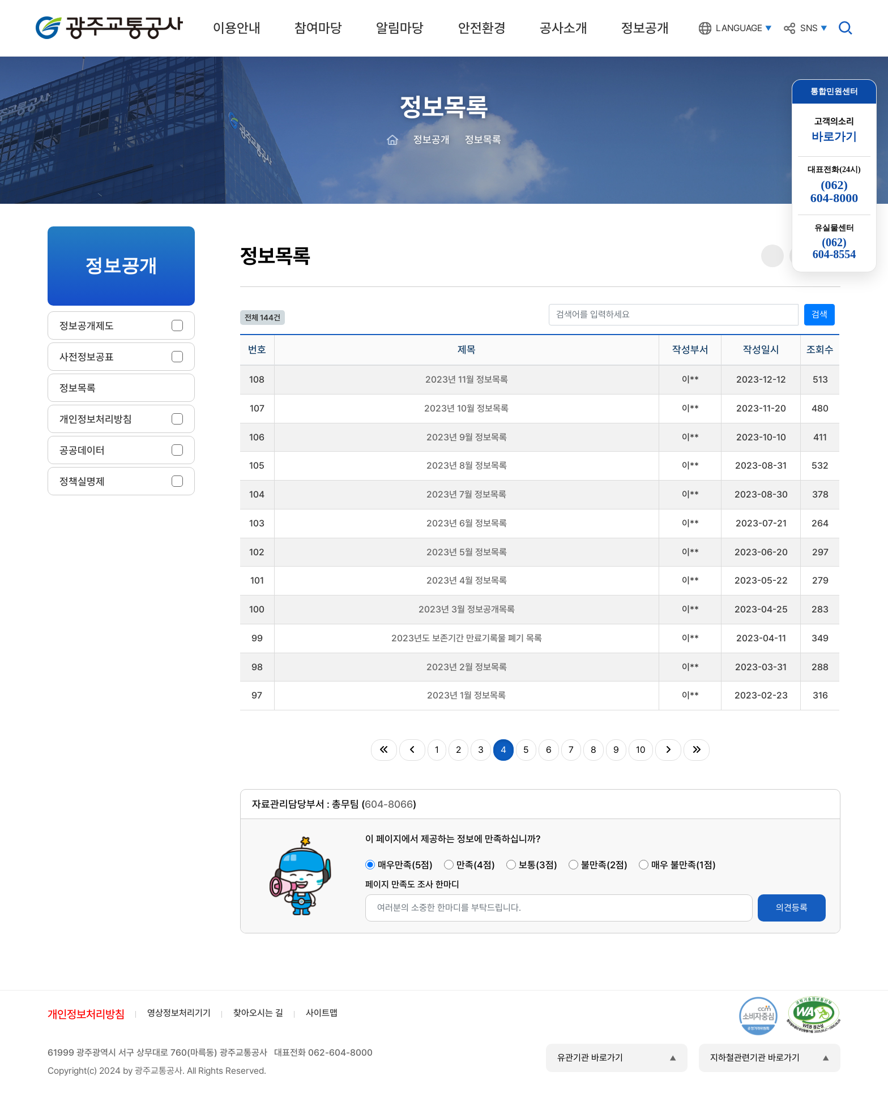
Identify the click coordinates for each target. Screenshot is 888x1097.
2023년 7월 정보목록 (466, 494)
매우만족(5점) (405, 865)
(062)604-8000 (834, 191)
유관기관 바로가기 (590, 1057)
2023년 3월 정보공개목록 (467, 609)
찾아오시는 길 (258, 1013)
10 (641, 749)
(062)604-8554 (834, 248)
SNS (809, 28)
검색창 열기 (845, 28)
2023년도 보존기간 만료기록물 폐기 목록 (466, 638)
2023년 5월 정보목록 (466, 552)
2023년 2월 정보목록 (466, 667)
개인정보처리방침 (86, 1014)
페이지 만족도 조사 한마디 (412, 884)
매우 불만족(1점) (683, 865)
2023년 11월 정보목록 (466, 379)
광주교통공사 (59, 18)
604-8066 (389, 804)
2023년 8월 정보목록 (466, 465)
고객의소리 (834, 130)
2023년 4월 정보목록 (466, 580)
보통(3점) (538, 865)
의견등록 (792, 907)
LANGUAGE (739, 28)
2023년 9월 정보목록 (466, 437)
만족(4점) (475, 865)
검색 (819, 314)
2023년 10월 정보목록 (466, 408)
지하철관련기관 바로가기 (755, 1057)
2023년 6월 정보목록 (466, 523)
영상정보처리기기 (179, 1013)
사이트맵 (322, 1013)
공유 (772, 256)
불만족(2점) (604, 865)
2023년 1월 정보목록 (466, 695)
